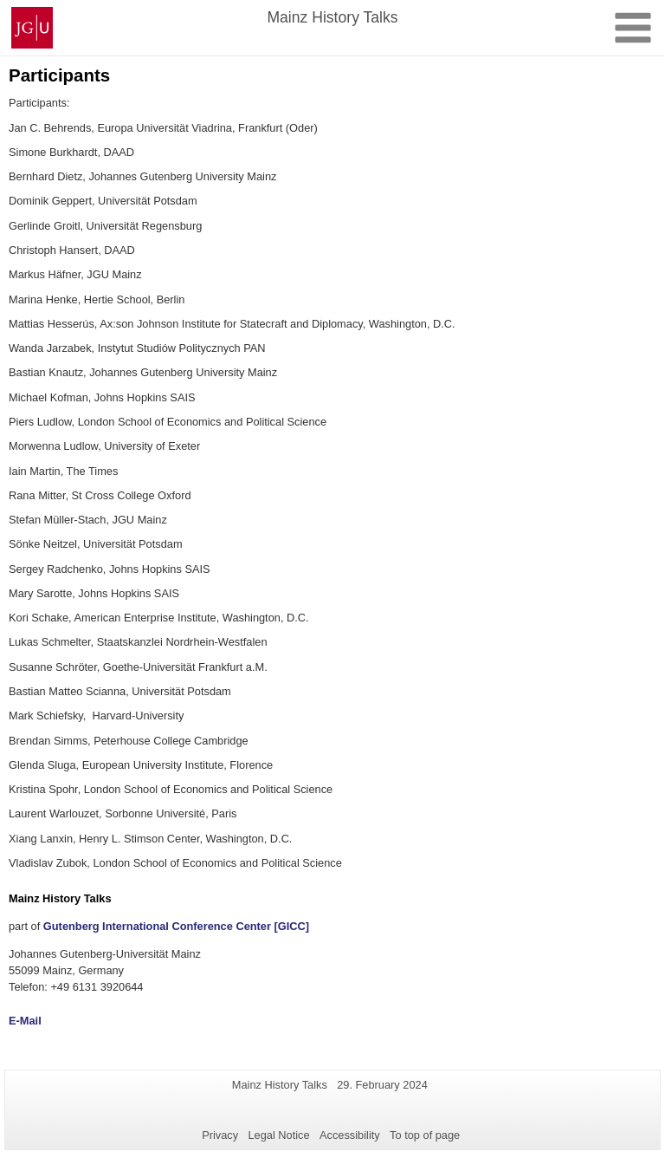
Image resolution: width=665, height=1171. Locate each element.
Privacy (220, 1135)
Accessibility (350, 1135)
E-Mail (25, 1020)
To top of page (425, 1135)
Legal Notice (278, 1135)
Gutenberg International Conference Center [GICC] (176, 926)
